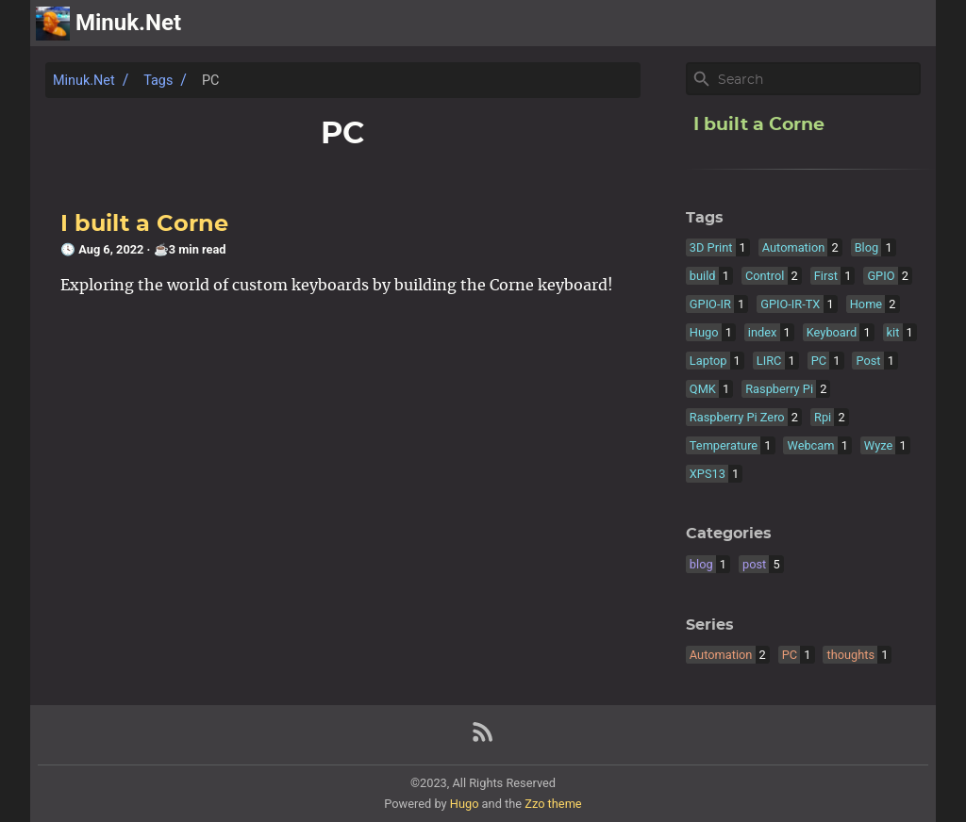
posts (906, 23)
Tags (158, 81)
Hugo (464, 804)
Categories (729, 533)
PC (210, 81)
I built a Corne (144, 224)
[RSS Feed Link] (483, 740)
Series (710, 625)
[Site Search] (817, 79)
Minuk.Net (84, 81)
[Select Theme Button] (780, 23)
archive (840, 23)
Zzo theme (553, 804)
